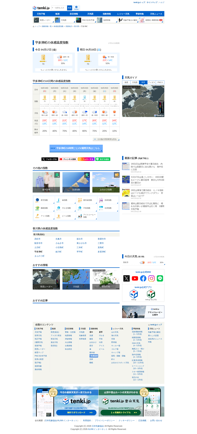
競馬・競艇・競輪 (118, 356)
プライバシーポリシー (105, 420)
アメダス (151, 82)
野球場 (114, 342)
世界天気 (38, 335)
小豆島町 (60, 247)
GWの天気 (139, 344)
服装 (91, 339)
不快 (101, 339)
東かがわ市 (82, 243)
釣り (113, 359)
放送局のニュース (155, 339)
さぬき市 (60, 243)
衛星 (126, 82)
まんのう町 (39, 256)
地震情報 (68, 335)
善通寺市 (102, 239)
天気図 (90, 14)
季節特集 (140, 14)
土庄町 (37, 247)
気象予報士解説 (154, 332)
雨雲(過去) (55, 332)
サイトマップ (152, 2)
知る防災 (68, 349)
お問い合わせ (156, 420)
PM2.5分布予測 (41, 356)
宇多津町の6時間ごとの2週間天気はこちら (78, 148)
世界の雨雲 (39, 359)
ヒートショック (139, 367)
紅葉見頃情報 (139, 361)
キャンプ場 (115, 352)
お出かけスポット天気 (120, 363)
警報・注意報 (70, 332)
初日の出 (139, 378)
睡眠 (91, 363)
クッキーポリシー (127, 420)
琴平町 (80, 252)
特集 (150, 342)
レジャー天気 (123, 14)
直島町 (101, 247)
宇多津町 (38, 252)
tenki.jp (41, 8)
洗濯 (91, 335)
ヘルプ (161, 2)
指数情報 (107, 14)
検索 (69, 8)
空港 (113, 339)
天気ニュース (156, 14)
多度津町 (102, 252)
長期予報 (38, 346)
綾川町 (59, 252)
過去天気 (54, 342)
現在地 (76, 9)
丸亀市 (59, 239)
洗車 (91, 359)
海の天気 (114, 335)
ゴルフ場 (114, 349)
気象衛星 (82, 335)
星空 (91, 346)
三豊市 (101, 243)
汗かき (101, 335)
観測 (57, 14)
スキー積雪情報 (139, 373)
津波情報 (68, 339)
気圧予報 (38, 339)
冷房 (101, 342)
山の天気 (114, 332)
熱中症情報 (139, 356)
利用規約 (87, 420)
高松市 (37, 239)
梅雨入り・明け (139, 350)
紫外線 (92, 352)
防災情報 (74, 14)
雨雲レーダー (40, 349)
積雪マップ (39, 352)
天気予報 (41, 14)
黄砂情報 (38, 369)
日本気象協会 (51, 420)
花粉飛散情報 (139, 333)
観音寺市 (38, 243)
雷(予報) (38, 363)
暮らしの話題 (153, 335)
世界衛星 (82, 339)
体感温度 (94, 356)
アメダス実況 (56, 335)
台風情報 (68, 346)
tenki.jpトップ (139, 2)
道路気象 (38, 366)
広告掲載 (142, 420)
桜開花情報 (139, 338)
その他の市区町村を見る (107, 139)
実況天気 (54, 339)
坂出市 (80, 239)
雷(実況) (54, 346)
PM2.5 (160, 82)
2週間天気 (39, 342)
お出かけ (92, 342)
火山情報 (68, 342)
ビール (101, 349)
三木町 (80, 247)
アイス (101, 346)
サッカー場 (115, 346)
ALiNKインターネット (67, 420)
